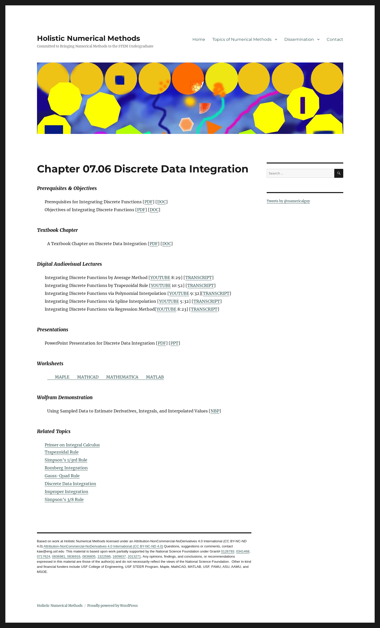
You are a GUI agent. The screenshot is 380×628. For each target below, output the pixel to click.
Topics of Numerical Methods (242, 39)
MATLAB (155, 377)
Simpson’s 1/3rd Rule (66, 459)
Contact (335, 39)
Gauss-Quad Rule (62, 475)
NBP (215, 410)
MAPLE (62, 377)
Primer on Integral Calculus (72, 444)
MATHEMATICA (122, 377)
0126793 (227, 551)
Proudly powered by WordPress (112, 606)
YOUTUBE (160, 277)
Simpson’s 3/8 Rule (64, 499)
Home (198, 39)
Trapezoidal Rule (62, 452)
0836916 (73, 556)
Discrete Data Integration (70, 483)
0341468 (242, 551)
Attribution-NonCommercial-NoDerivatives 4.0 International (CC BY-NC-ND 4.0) (103, 546)
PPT (174, 343)
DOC (161, 201)
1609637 (119, 556)
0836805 (88, 556)
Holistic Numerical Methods (88, 38)
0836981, (59, 556)
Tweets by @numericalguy (288, 201)
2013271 (134, 556)
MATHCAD (88, 377)
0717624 (43, 556)
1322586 (104, 556)
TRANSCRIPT (198, 277)
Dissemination (299, 39)
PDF (148, 201)
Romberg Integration (66, 467)
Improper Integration (66, 491)
